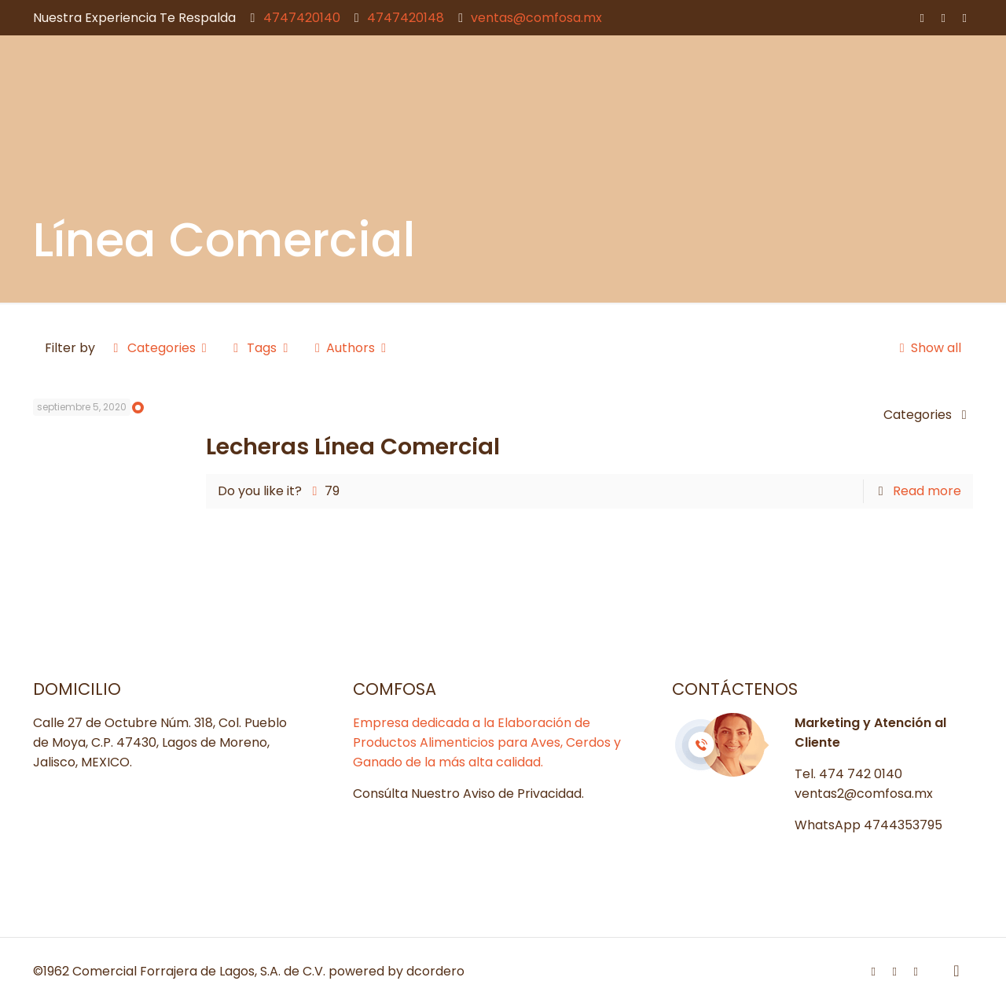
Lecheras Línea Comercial (353, 446)
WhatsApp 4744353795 (868, 825)
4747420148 (405, 18)
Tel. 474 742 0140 (848, 774)
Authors (351, 348)
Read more (927, 491)
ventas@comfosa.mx (536, 18)
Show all (926, 348)
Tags (261, 348)
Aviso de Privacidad (522, 793)
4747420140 (301, 18)
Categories (160, 348)
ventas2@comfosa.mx (864, 793)
